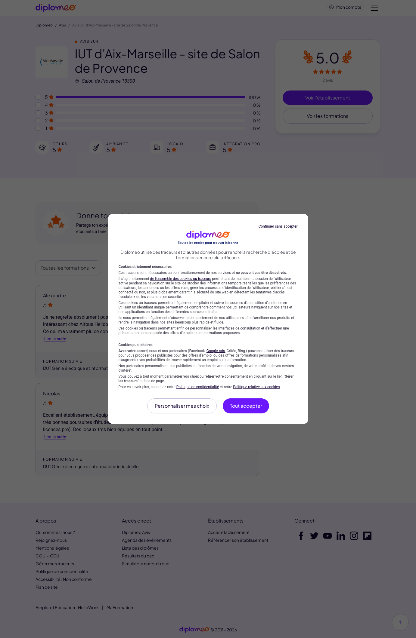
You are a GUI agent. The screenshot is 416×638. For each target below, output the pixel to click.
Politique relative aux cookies (256, 387)
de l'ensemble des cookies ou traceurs (180, 279)
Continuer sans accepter (278, 226)
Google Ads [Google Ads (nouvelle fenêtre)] (215, 351)
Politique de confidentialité (197, 387)
